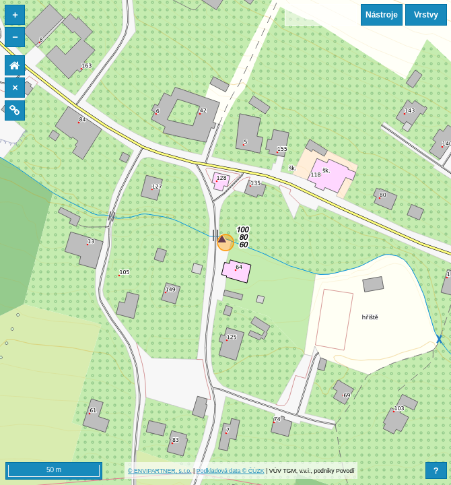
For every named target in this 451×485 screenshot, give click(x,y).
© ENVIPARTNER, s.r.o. (160, 470)
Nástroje (382, 15)
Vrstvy (426, 15)
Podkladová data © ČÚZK (231, 470)
